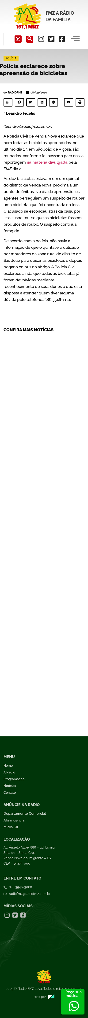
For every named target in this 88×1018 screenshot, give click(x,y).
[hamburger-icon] (75, 39)
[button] (8, 102)
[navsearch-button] (29, 39)
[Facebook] (61, 38)
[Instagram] (41, 38)
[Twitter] (51, 38)
